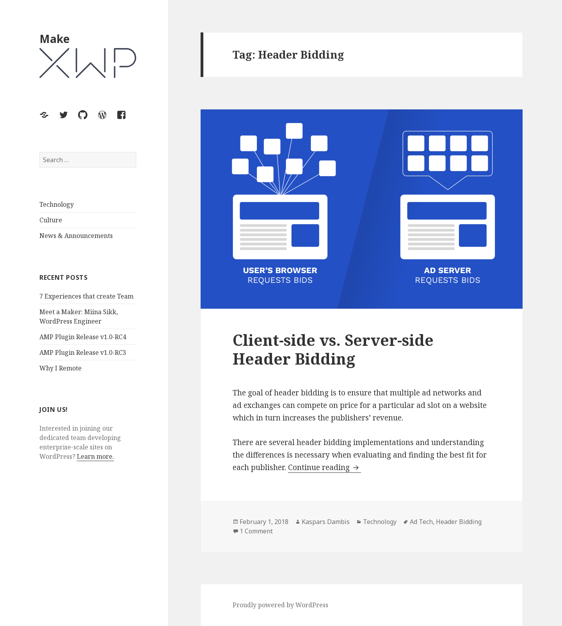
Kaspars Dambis (326, 521)
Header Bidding (459, 521)
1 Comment (256, 531)
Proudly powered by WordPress (280, 605)
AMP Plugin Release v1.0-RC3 (82, 352)
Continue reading (324, 467)
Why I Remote (60, 368)
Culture (50, 220)
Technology (56, 204)
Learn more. (95, 456)
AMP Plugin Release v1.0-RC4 (82, 337)
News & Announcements (76, 235)
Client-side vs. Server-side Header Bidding (333, 349)
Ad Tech (421, 521)
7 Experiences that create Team (86, 296)
